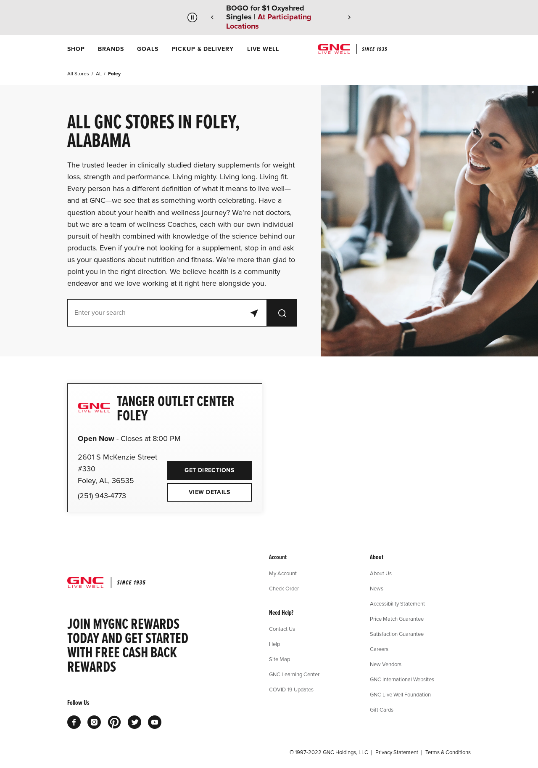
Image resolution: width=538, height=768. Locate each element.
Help (274, 644)
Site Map (279, 659)
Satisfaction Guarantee (397, 634)
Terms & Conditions (448, 752)
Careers (379, 649)
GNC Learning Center (294, 674)
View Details (209, 492)
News (376, 588)
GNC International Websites (402, 679)
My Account (283, 573)
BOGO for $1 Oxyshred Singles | (268, 17)
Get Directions (200, 467)
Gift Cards (381, 709)
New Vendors (385, 664)
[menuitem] (75, 49)
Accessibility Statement (397, 603)
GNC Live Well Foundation (400, 694)
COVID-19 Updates (291, 689)
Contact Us (282, 628)
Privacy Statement (396, 752)
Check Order (284, 588)
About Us (381, 573)
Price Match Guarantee (397, 618)
